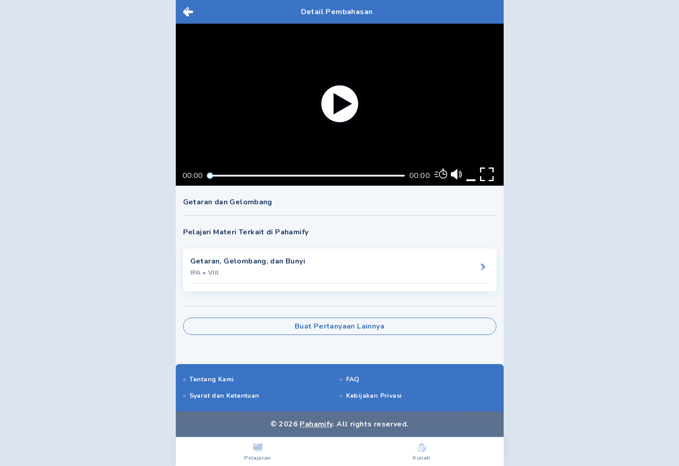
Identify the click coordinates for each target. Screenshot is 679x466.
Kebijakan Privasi (374, 395)
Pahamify (316, 424)
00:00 (193, 176)
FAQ (353, 379)
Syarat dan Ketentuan (224, 395)
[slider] (210, 175)
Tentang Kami (211, 379)
